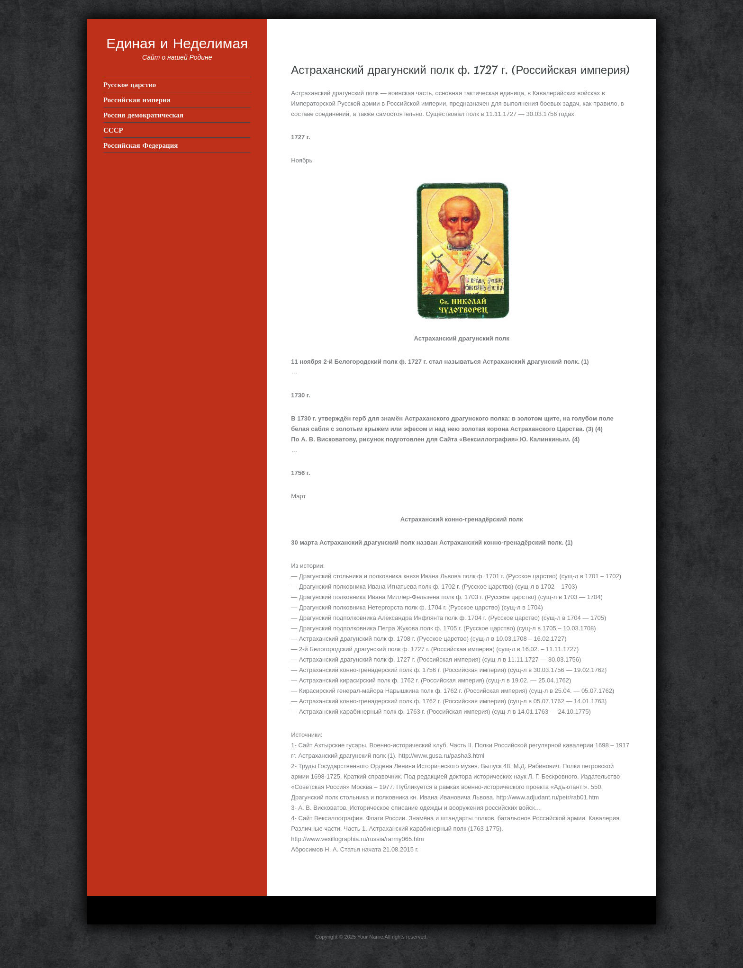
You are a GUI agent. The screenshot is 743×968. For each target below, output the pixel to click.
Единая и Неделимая (177, 43)
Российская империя (137, 100)
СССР (113, 130)
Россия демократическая (143, 115)
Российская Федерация (140, 145)
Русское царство (129, 85)
